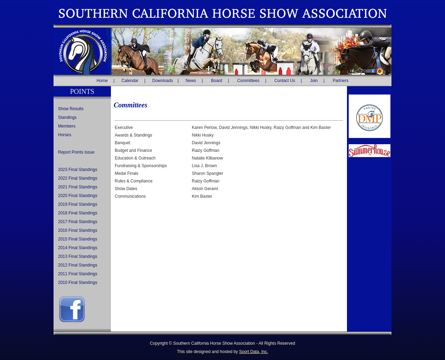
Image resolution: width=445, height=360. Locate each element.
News (191, 80)
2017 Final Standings (77, 221)
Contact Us (284, 80)
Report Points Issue (76, 152)
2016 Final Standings (77, 230)
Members (66, 126)
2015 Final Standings (77, 239)
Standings (67, 117)
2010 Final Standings (77, 282)
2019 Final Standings (77, 204)
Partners (340, 80)
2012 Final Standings (77, 265)
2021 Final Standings (77, 187)
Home (102, 80)
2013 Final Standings (77, 256)
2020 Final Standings (77, 195)
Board (216, 80)
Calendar (130, 80)
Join (314, 80)
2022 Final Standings (77, 178)
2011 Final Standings (77, 273)
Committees (248, 80)
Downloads (162, 80)
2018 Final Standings (77, 213)
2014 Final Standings (77, 247)
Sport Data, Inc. (253, 351)
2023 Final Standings (77, 169)
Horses (64, 134)
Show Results (70, 108)
